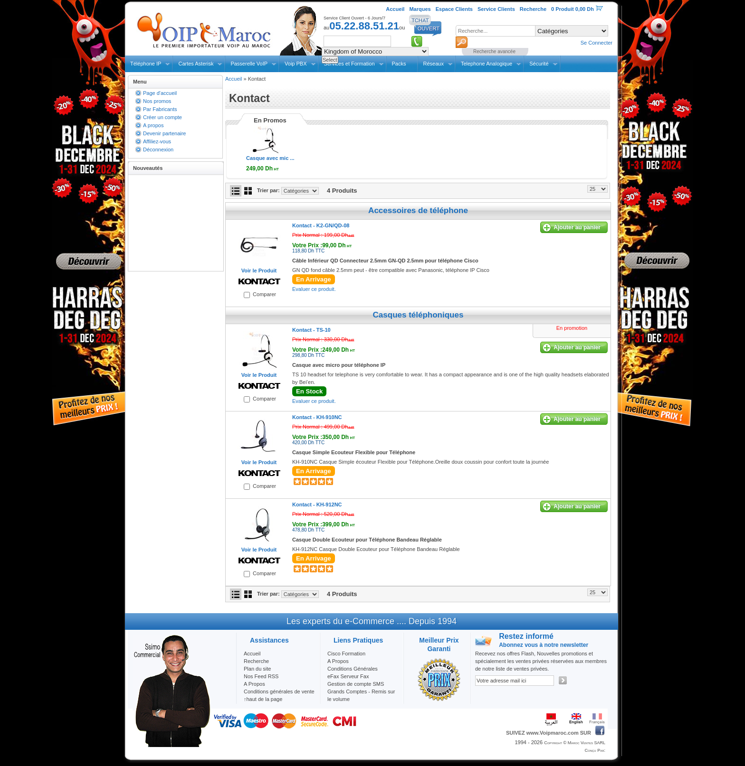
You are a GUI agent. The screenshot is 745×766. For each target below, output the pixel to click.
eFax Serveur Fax (348, 676)
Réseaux (433, 63)
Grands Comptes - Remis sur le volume (361, 695)
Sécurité (538, 63)
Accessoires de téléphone (418, 210)
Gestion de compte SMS (355, 684)
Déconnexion (158, 149)
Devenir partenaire (164, 133)
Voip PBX (295, 63)
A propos (153, 125)
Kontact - (320, 225)
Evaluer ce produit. (314, 289)
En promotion (571, 328)
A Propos (338, 661)
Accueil (233, 79)
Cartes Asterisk (195, 63)
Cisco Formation (346, 653)
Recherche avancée (494, 51)
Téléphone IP (145, 63)
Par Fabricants (160, 109)
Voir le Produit (259, 270)
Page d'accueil (160, 93)
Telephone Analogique (486, 63)
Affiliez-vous (157, 141)
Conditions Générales (352, 669)
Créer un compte (162, 117)
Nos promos (157, 101)
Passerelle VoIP (248, 63)
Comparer (264, 294)
